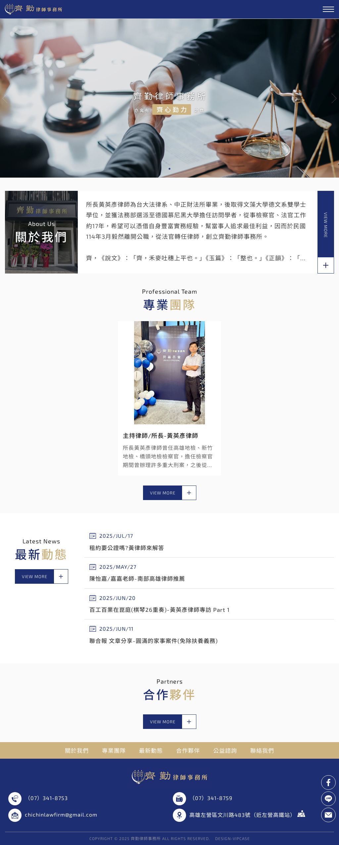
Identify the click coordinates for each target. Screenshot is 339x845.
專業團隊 (114, 750)
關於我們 (77, 750)
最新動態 (151, 750)
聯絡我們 (262, 750)
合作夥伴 (188, 750)
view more (326, 242)
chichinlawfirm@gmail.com (61, 814)
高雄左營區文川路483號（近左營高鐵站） (247, 814)
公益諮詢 (225, 750)
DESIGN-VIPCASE (232, 838)
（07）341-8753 (46, 798)
